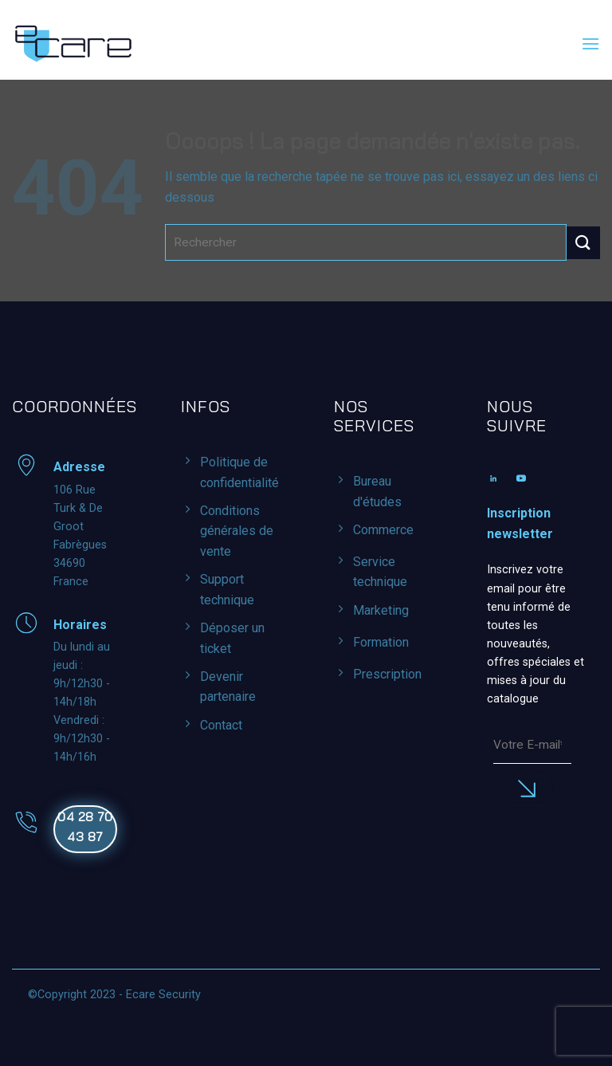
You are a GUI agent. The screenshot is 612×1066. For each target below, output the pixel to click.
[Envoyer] (583, 242)
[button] (590, 43)
